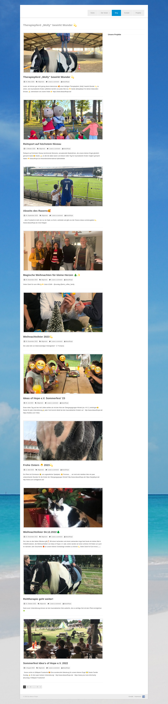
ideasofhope (65, 81)
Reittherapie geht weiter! (38, 598)
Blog (116, 13)
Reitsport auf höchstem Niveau (42, 143)
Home (93, 13)
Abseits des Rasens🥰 (37, 210)
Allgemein (41, 81)
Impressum (138, 696)
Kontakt (126, 13)
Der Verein (105, 13)
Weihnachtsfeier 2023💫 (38, 336)
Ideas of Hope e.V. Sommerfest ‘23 (44, 398)
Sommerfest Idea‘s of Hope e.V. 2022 (45, 663)
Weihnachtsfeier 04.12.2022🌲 (41, 532)
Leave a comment (53, 81)
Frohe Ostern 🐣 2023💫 (38, 465)
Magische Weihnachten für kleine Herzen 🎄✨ (51, 275)
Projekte (138, 13)
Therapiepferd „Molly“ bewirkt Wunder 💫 (48, 77)
